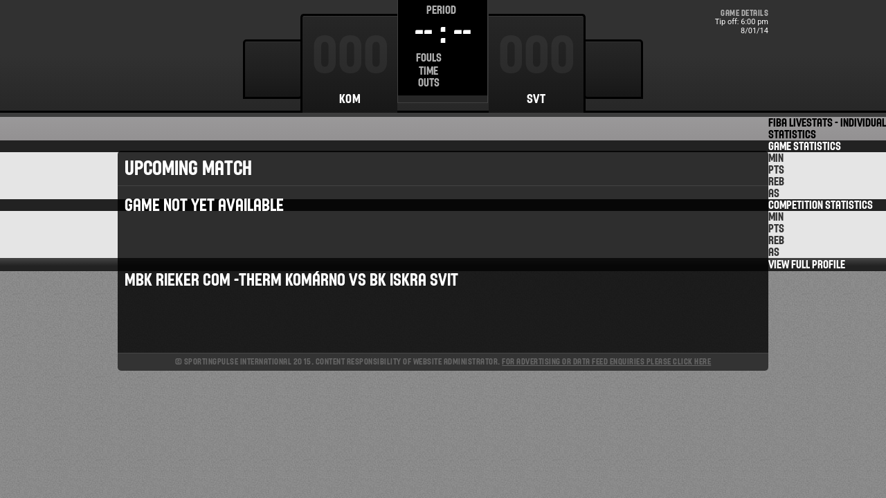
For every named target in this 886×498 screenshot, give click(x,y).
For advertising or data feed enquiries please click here (606, 361)
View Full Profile (806, 264)
